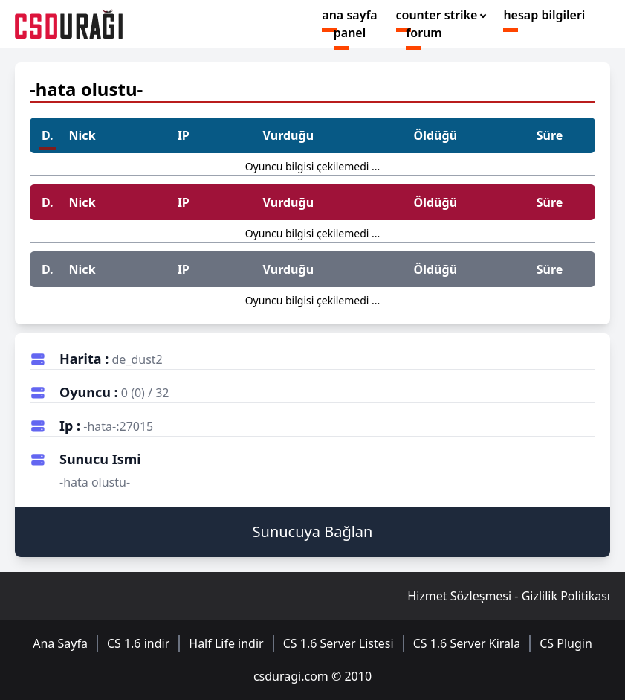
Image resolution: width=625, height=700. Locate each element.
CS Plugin (566, 643)
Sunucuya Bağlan (313, 531)
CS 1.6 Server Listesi (338, 643)
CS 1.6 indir (138, 643)
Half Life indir (226, 643)
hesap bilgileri (544, 15)
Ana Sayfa (60, 643)
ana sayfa (349, 15)
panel (350, 33)
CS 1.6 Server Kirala (467, 643)
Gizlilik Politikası (566, 596)
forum (423, 33)
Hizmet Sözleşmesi (459, 596)
